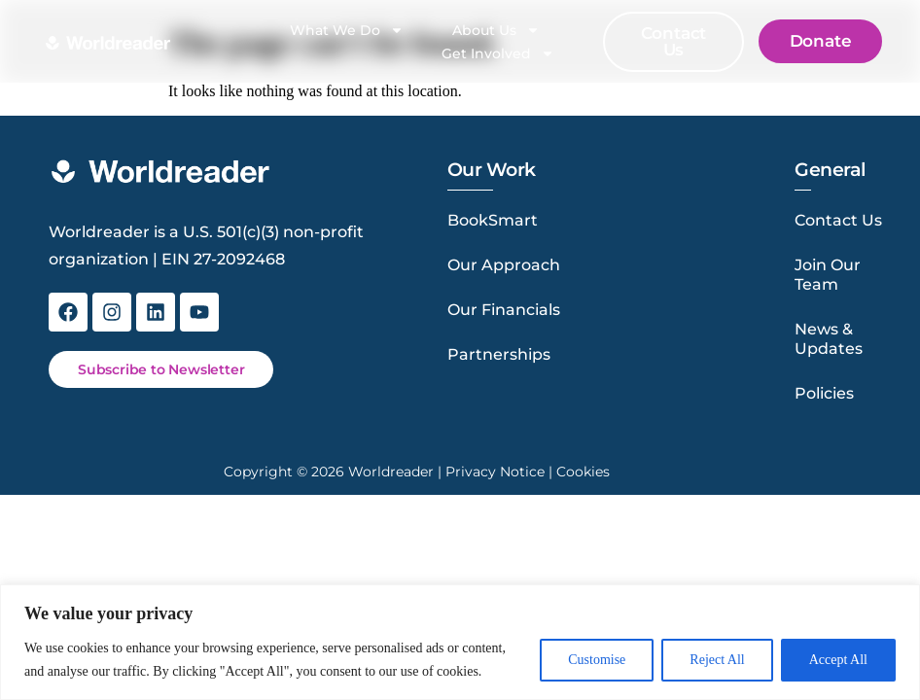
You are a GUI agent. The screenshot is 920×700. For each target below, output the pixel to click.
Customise (596, 659)
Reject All (717, 659)
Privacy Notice (495, 471)
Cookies (583, 471)
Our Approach (503, 265)
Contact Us (838, 220)
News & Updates (829, 339)
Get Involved (498, 53)
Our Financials (503, 309)
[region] (460, 642)
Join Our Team (828, 275)
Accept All (838, 659)
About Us (496, 30)
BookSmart (492, 220)
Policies (824, 393)
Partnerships (498, 354)
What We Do (347, 30)
